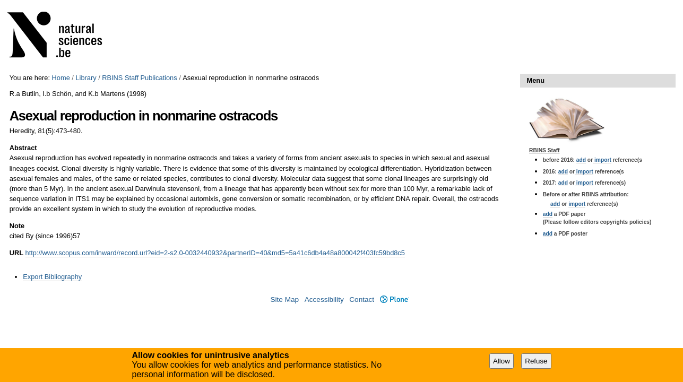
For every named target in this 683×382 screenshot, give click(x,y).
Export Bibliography (52, 277)
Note (17, 226)
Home (61, 78)
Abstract (23, 148)
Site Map (284, 299)
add (581, 160)
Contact (361, 299)
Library (85, 78)
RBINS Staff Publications (139, 78)
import (602, 160)
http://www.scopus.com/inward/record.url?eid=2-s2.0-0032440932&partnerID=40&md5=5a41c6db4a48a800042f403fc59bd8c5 (215, 253)
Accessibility (324, 299)
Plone (394, 299)
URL (16, 253)
